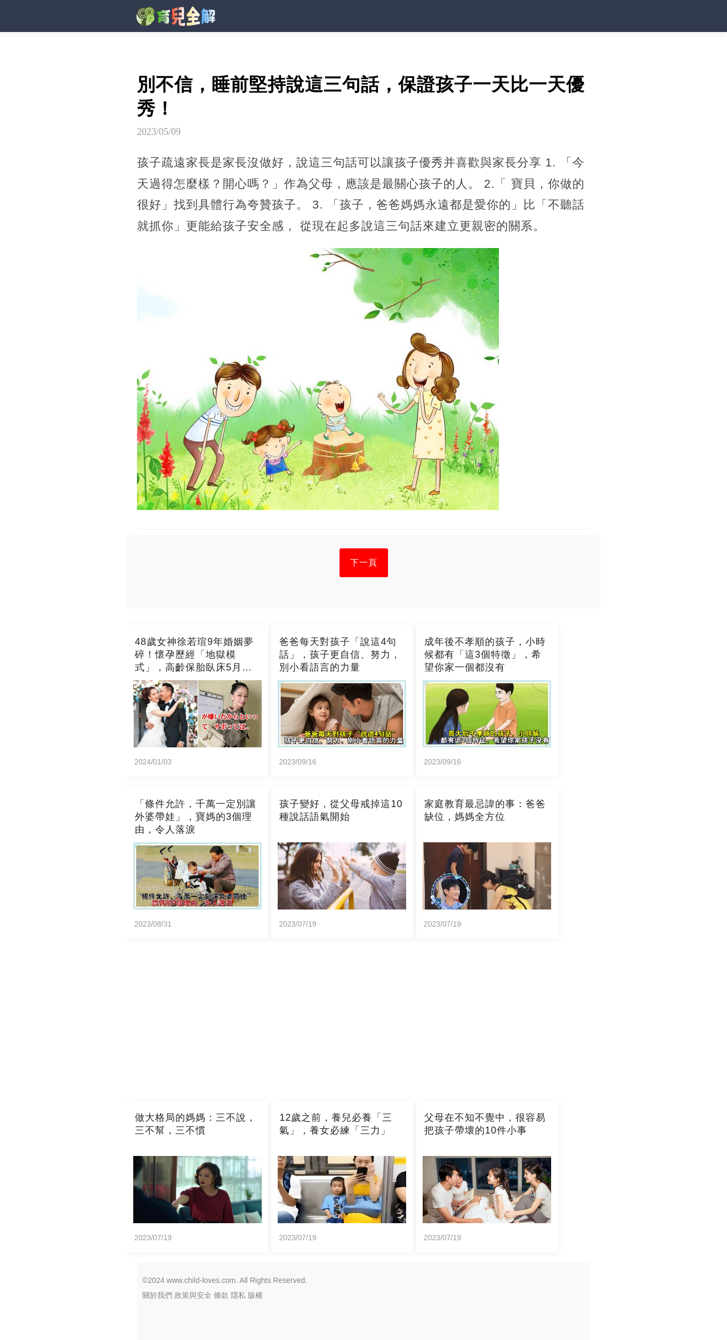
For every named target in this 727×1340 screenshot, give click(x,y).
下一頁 (363, 562)
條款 (221, 1295)
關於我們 (157, 1295)
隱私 (238, 1295)
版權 (255, 1295)
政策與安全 (193, 1295)
